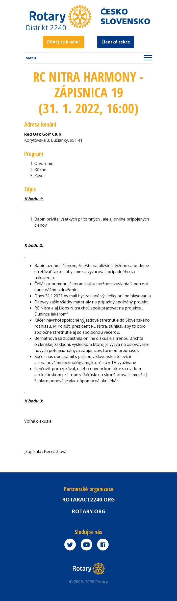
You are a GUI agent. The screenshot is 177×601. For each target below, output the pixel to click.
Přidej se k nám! (63, 42)
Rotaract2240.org (88, 499)
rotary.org (89, 511)
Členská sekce (116, 42)
